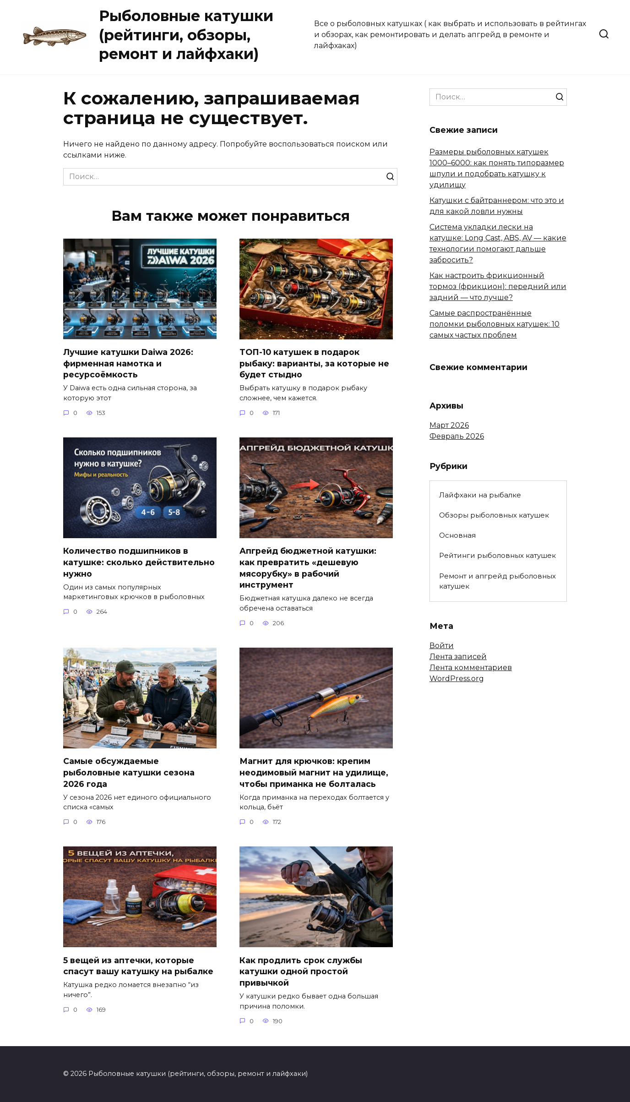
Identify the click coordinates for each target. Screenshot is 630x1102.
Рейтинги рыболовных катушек (497, 555)
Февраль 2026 (456, 436)
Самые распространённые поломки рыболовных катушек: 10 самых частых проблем (494, 324)
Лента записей (458, 656)
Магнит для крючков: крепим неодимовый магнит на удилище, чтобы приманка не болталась (313, 773)
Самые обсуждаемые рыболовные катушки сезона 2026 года (129, 773)
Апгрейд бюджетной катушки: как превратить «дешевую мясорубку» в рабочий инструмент (307, 567)
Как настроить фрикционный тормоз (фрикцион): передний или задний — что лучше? (497, 286)
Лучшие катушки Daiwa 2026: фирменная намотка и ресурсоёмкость (128, 363)
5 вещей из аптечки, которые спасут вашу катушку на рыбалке (138, 966)
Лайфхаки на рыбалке (480, 495)
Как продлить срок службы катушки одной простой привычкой (300, 971)
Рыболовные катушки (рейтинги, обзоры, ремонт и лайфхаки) (186, 35)
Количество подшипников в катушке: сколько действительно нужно (139, 562)
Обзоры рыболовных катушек (494, 515)
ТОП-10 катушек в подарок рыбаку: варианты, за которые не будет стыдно (314, 363)
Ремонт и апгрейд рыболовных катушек (497, 581)
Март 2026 (449, 425)
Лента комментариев (470, 667)
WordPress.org (456, 678)
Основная (457, 535)
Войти (441, 645)
